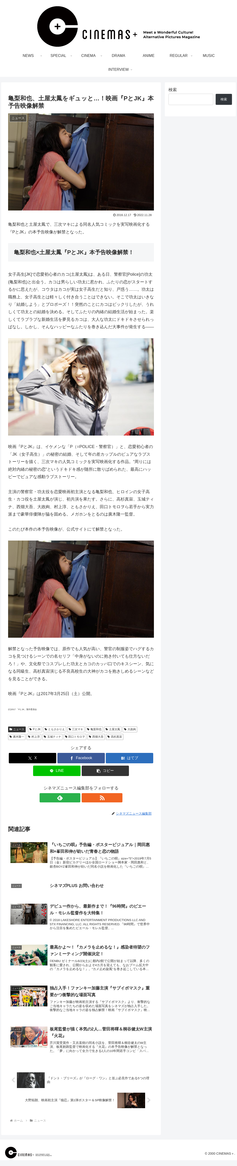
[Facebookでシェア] (81, 758)
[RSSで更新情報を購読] (86, 797)
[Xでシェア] (32, 758)
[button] (105, 771)
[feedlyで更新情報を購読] (75, 797)
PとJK (35, 729)
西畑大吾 (96, 736)
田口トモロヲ (75, 736)
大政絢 (130, 729)
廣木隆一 (16, 736)
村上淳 (34, 736)
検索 (172, 89)
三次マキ (76, 729)
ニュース (16, 729)
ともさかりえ (55, 729)
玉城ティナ (52, 736)
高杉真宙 (114, 736)
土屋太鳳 (113, 729)
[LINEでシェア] (57, 771)
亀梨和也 (94, 729)
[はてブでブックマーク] (129, 758)
